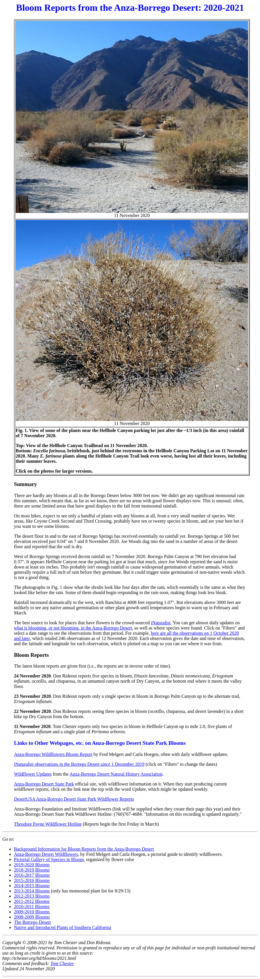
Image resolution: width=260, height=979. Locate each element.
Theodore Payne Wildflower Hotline (48, 824)
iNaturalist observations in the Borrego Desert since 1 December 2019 (79, 764)
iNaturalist (161, 622)
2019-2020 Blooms (32, 864)
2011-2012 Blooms (32, 901)
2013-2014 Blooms (32, 890)
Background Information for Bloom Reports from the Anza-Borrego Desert (84, 849)
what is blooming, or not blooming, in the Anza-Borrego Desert (73, 627)
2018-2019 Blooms (32, 869)
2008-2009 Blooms (32, 917)
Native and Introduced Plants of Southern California (62, 927)
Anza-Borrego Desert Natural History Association (115, 774)
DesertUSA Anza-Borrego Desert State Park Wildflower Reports (74, 799)
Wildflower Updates (33, 774)
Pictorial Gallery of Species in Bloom (49, 859)
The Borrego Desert (32, 922)
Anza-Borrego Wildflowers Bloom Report (53, 754)
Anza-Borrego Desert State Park (44, 783)
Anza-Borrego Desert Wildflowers (46, 854)
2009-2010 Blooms (32, 911)
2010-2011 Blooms (32, 906)
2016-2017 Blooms (32, 875)
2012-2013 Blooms (32, 896)
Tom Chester (62, 963)
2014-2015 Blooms (32, 885)
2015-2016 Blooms (32, 880)
